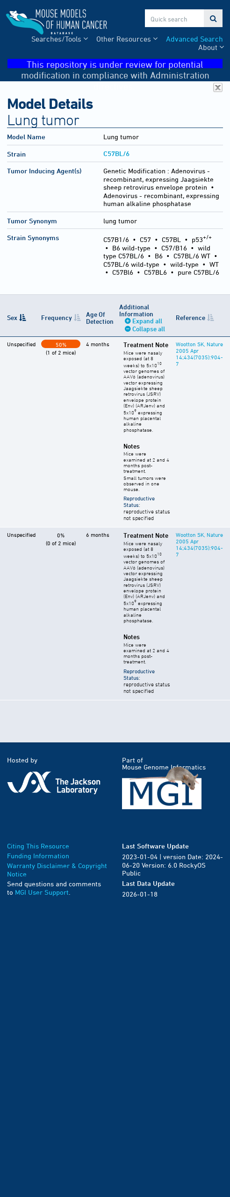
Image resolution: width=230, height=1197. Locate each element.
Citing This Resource (38, 846)
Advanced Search (194, 39)
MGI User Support (42, 892)
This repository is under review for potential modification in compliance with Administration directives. (122, 64)
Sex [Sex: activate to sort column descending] (12, 317)
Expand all (147, 321)
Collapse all (148, 329)
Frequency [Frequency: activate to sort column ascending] (56, 317)
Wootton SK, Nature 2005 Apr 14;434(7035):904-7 (199, 354)
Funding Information (38, 856)
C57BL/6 (116, 153)
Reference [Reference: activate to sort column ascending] (190, 317)
